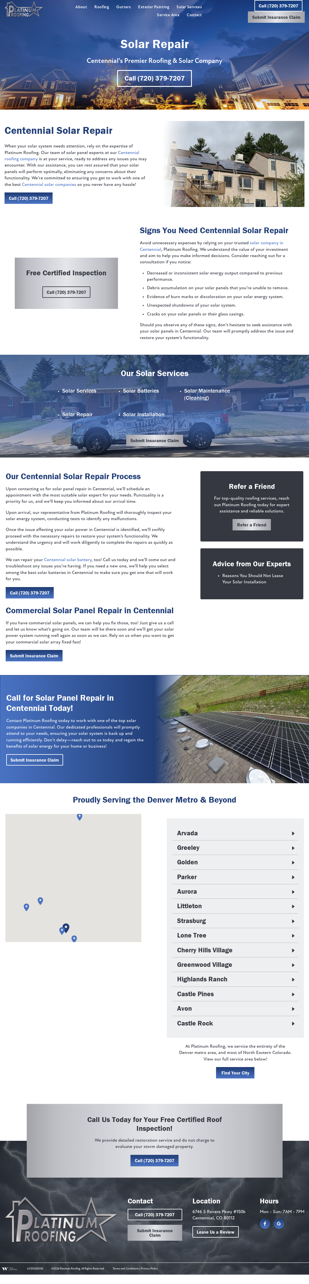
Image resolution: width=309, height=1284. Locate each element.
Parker (187, 879)
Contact (194, 15)
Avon (185, 1010)
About (81, 7)
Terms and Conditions (125, 1278)
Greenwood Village (205, 967)
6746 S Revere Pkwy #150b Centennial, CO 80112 (219, 1224)
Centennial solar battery (67, 561)
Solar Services (189, 7)
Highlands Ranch (203, 981)
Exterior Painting (153, 7)
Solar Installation (144, 414)
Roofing (101, 7)
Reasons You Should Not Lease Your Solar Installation (254, 581)
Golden (188, 864)
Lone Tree (192, 937)
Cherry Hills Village (205, 952)
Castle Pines (196, 996)
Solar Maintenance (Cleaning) (207, 394)
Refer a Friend (252, 526)
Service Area (168, 15)
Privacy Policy (148, 1278)
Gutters (123, 7)
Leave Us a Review (216, 1241)
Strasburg (192, 923)
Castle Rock (195, 1025)
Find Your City (236, 1075)
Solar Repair (77, 414)
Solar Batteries (141, 391)
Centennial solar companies (49, 184)
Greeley (189, 850)
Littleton (190, 908)
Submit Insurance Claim (276, 17)
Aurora (188, 893)
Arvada (188, 835)
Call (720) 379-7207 (278, 6)
